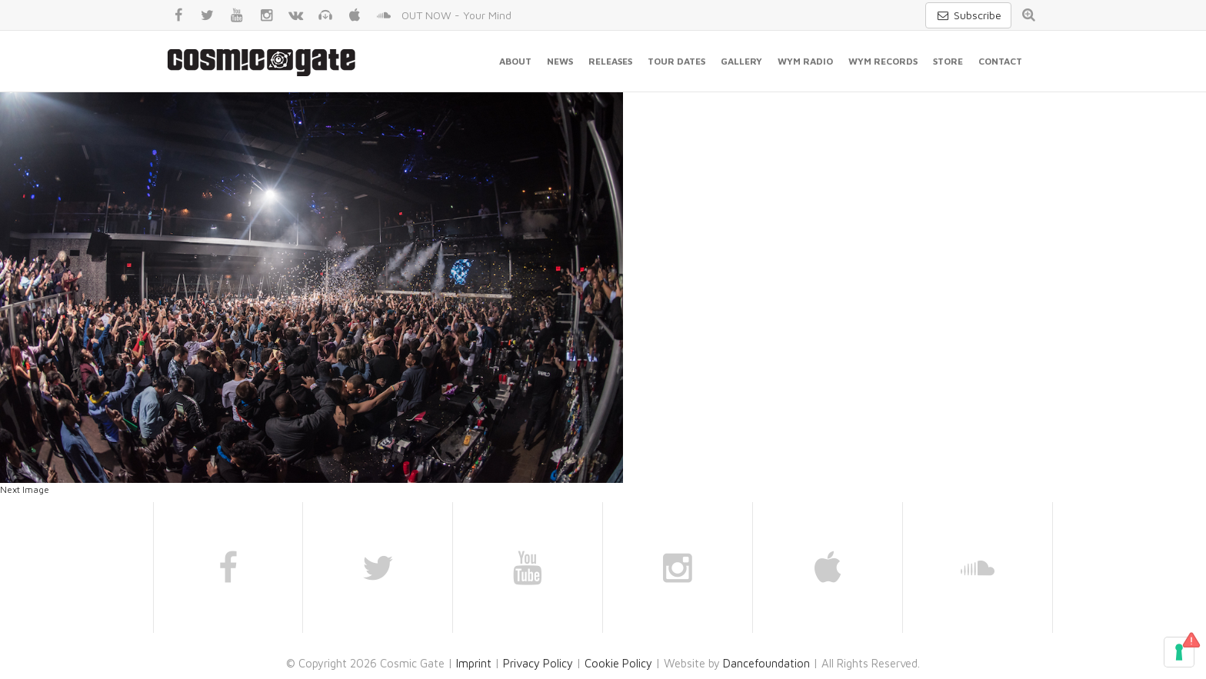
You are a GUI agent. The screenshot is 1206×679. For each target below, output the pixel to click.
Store (948, 61)
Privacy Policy (538, 663)
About (515, 61)
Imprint (473, 663)
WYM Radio (805, 61)
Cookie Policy (618, 663)
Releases (610, 61)
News (560, 61)
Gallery (741, 61)
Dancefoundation (766, 663)
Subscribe (968, 15)
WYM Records (883, 61)
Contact (1000, 61)
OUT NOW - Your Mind (456, 15)
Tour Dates (676, 61)
